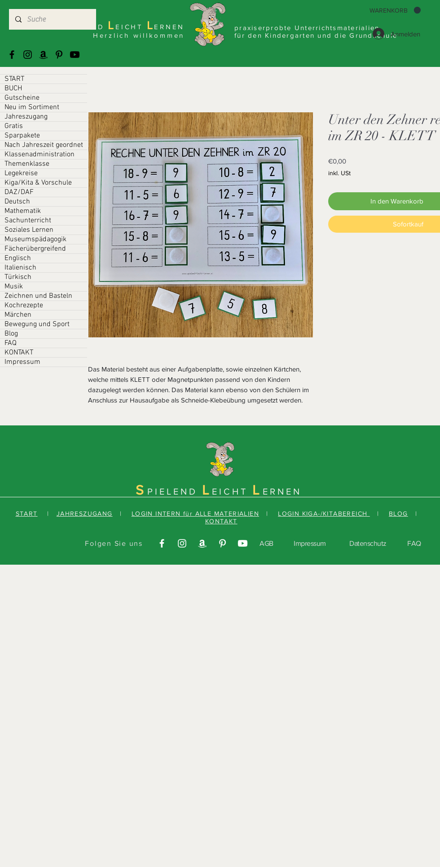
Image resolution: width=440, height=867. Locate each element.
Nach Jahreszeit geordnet (43, 145)
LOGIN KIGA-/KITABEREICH (324, 513)
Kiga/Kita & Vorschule (38, 182)
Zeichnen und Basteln (38, 296)
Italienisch (20, 267)
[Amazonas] (43, 54)
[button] (395, 10)
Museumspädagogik (35, 239)
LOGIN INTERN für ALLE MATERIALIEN (195, 513)
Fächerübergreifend (35, 248)
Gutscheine (22, 97)
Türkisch (17, 277)
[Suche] (52, 19)
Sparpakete (22, 135)
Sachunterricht (27, 220)
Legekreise (21, 173)
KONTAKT (18, 352)
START (14, 79)
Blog (11, 333)
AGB (266, 543)
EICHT (232, 491)
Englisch (17, 258)
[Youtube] (74, 54)
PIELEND (174, 491)
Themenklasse (26, 163)
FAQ (10, 343)
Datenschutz (368, 543)
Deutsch (17, 201)
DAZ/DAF (19, 192)
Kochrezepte (23, 305)
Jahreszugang (26, 116)
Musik (13, 286)
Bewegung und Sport (37, 324)
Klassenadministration (39, 154)
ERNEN (282, 491)
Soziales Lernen (28, 230)
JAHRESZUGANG (85, 513)
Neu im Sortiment (31, 107)
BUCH (13, 88)
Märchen (17, 314)
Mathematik (22, 211)
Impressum (22, 362)
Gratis (13, 126)
